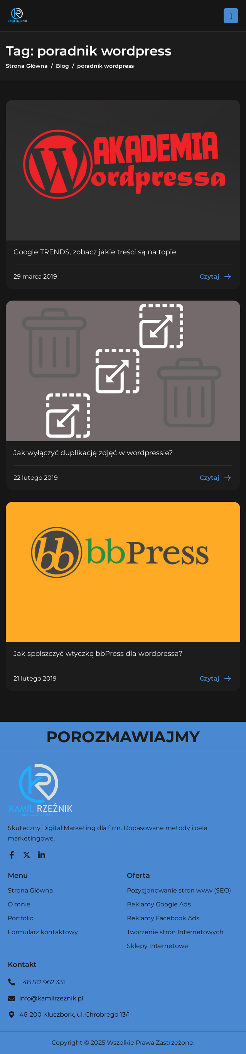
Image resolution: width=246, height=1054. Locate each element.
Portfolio (21, 918)
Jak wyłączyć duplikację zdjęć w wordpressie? (93, 453)
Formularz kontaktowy (43, 932)
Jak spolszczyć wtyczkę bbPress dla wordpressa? (97, 653)
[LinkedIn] (41, 853)
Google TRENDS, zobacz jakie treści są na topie (94, 252)
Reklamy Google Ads (159, 904)
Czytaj (216, 276)
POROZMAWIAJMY (123, 736)
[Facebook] (11, 853)
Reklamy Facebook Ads (163, 918)
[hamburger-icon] (231, 15)
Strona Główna (30, 891)
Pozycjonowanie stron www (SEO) (179, 891)
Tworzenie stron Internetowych (175, 932)
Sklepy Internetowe (157, 946)
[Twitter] (26, 853)
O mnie (19, 904)
